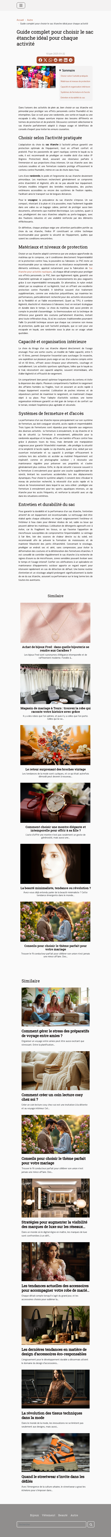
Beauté (62, 1515)
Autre (30, 20)
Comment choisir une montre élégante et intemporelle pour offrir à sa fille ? (55, 828)
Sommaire (68, 70)
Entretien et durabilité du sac (73, 97)
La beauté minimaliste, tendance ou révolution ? (55, 888)
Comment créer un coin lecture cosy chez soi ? (52, 1097)
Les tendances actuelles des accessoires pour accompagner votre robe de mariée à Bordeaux (55, 1290)
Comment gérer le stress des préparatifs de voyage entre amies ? (55, 1033)
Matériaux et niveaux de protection (75, 81)
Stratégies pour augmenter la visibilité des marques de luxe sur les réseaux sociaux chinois (54, 1227)
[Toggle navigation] (21, 5)
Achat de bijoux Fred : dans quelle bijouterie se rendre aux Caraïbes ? (55, 648)
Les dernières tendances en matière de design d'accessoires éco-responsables (54, 1351)
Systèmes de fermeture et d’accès (75, 92)
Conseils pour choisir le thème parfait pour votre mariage (55, 947)
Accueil (20, 20)
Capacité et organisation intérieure (75, 86)
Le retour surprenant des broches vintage (55, 769)
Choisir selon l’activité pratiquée (74, 75)
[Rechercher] (51, 1524)
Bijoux (34, 1515)
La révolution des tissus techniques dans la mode (52, 1415)
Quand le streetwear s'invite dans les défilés (53, 1479)
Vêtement (48, 1515)
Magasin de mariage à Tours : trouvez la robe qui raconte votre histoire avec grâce (55, 709)
